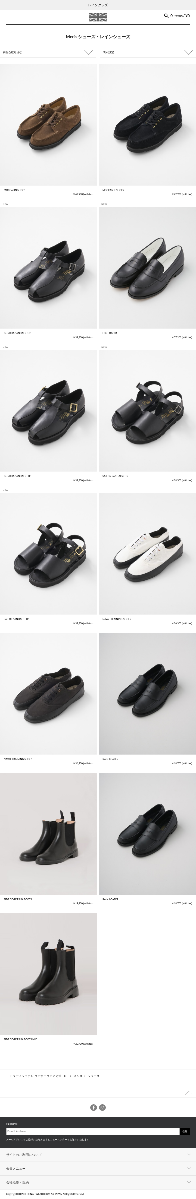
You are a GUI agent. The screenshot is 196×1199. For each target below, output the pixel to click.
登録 (184, 1131)
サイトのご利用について (24, 1155)
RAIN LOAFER (110, 759)
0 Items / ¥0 (180, 15)
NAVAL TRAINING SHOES (116, 619)
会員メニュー (16, 1168)
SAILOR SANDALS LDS (16, 619)
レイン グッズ (98, 5)
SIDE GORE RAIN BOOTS (18, 899)
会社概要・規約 (17, 1182)
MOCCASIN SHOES (14, 190)
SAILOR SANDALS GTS (115, 476)
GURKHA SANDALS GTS (17, 333)
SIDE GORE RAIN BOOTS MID (20, 1039)
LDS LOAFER (109, 333)
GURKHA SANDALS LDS (17, 476)
